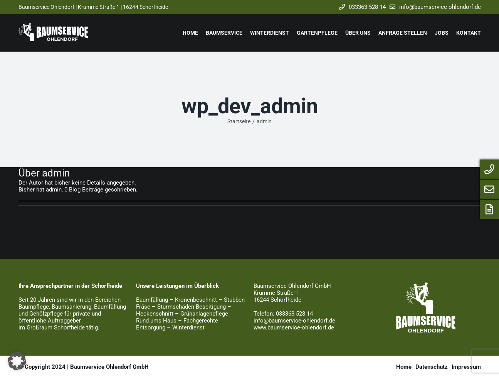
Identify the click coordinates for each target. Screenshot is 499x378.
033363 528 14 (360, 6)
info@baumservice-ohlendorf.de (433, 6)
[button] (17, 361)
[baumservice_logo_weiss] (425, 285)
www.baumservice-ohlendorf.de (294, 327)
